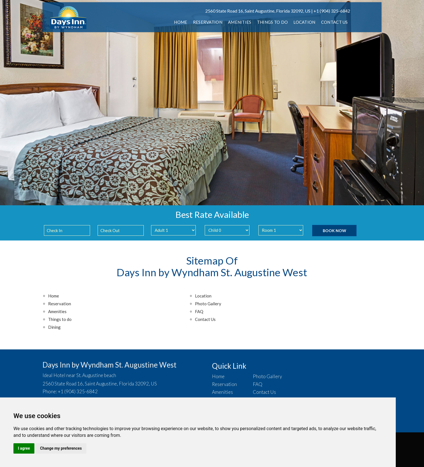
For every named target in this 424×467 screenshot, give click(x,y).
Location (304, 22)
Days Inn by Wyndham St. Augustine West (109, 364)
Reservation (207, 22)
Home (180, 22)
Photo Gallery (208, 303)
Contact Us (334, 22)
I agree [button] (24, 448)
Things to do (272, 22)
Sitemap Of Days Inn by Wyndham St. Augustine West (212, 266)
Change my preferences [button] (61, 448)
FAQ (199, 311)
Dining (54, 327)
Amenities (239, 22)
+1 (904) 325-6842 (332, 10)
